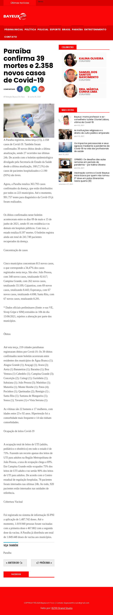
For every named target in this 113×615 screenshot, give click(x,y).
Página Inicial (13, 29)
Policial (43, 29)
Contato (10, 37)
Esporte (55, 29)
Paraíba (77, 29)
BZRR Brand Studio (62, 608)
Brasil (66, 29)
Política (30, 29)
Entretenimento (95, 29)
